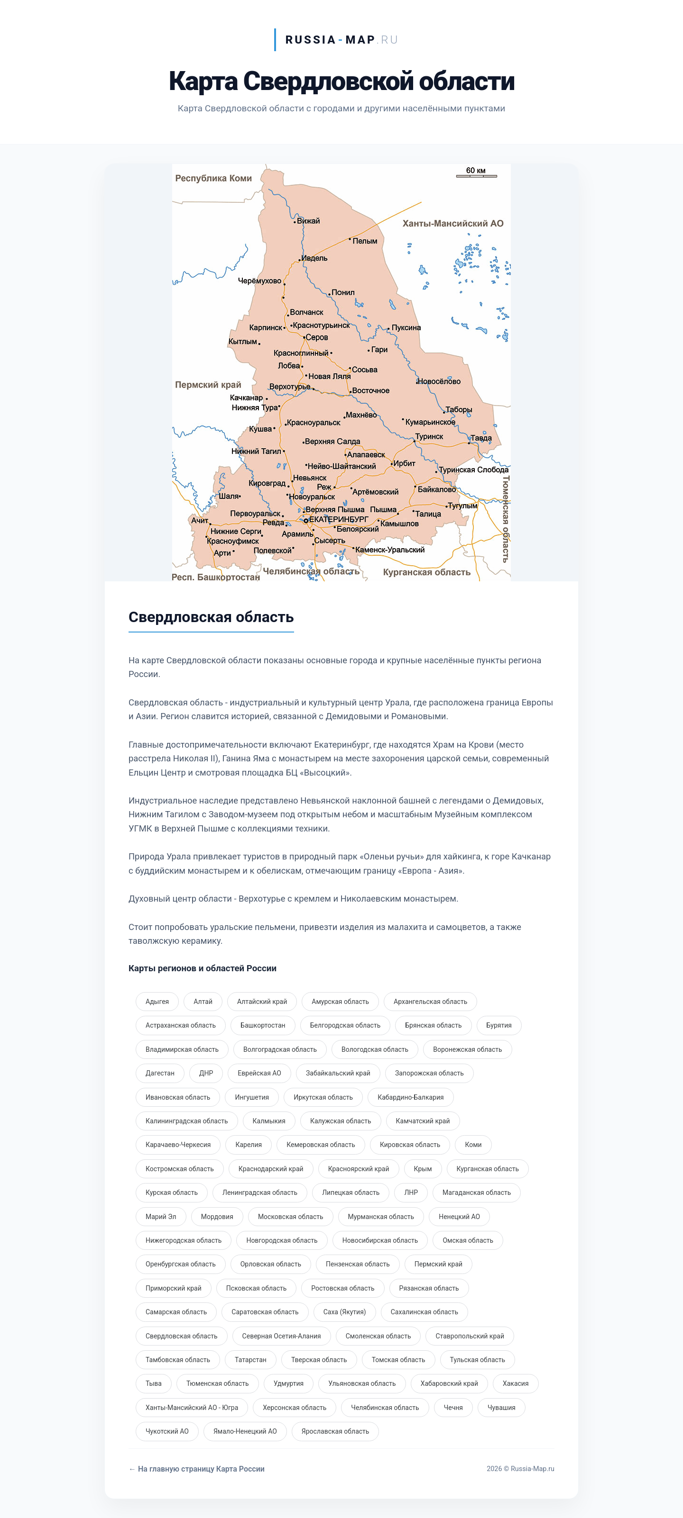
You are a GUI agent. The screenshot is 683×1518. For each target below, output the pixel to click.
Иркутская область (323, 1097)
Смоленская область (378, 1336)
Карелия (248, 1144)
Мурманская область (381, 1216)
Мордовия (217, 1216)
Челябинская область (385, 1407)
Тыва (154, 1383)
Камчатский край (423, 1121)
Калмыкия (269, 1121)
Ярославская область (335, 1431)
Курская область (172, 1192)
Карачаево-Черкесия (178, 1144)
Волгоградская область (280, 1049)
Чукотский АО (167, 1431)
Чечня (453, 1407)
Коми (473, 1144)
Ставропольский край (469, 1336)
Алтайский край (262, 1001)
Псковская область (256, 1288)
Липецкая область (350, 1192)
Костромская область (180, 1169)
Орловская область (270, 1264)
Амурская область (340, 1001)
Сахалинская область (424, 1312)
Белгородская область (345, 1025)
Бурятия (499, 1025)
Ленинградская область (259, 1192)
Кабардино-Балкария (411, 1097)
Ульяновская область (362, 1383)
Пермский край (438, 1264)
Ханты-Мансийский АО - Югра (192, 1407)
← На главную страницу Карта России (197, 1468)
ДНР (206, 1073)
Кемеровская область (320, 1144)
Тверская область (319, 1360)
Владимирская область (182, 1049)
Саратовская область (264, 1312)
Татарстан (251, 1360)
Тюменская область (217, 1383)
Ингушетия (252, 1097)
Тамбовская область (178, 1360)
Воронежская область (467, 1049)
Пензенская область (358, 1264)
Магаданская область (477, 1192)
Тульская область (478, 1360)
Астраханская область (181, 1025)
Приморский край (174, 1288)
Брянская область (433, 1025)
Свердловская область (182, 1336)
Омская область (468, 1240)
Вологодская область (375, 1049)
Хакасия (516, 1383)
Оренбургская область (181, 1264)
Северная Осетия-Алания (281, 1336)
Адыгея (157, 1001)
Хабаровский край (449, 1383)
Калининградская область (187, 1121)
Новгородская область (281, 1240)
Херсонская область (294, 1407)
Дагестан (160, 1073)
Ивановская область (178, 1097)
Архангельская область (430, 1001)
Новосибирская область (380, 1240)
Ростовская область (342, 1288)
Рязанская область (429, 1288)
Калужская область (340, 1121)
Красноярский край (358, 1169)
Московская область (290, 1216)
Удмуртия (289, 1383)
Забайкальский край (338, 1073)
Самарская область (176, 1312)
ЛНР (411, 1192)
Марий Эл (161, 1216)
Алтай (203, 1001)
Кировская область (410, 1144)
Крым (423, 1169)
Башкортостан (263, 1025)
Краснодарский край (271, 1169)
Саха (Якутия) (344, 1312)
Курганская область (488, 1169)
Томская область (398, 1360)
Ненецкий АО (459, 1216)
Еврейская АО (259, 1073)
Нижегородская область (184, 1240)
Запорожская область (429, 1073)
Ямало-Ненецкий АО (245, 1431)
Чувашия (502, 1407)
